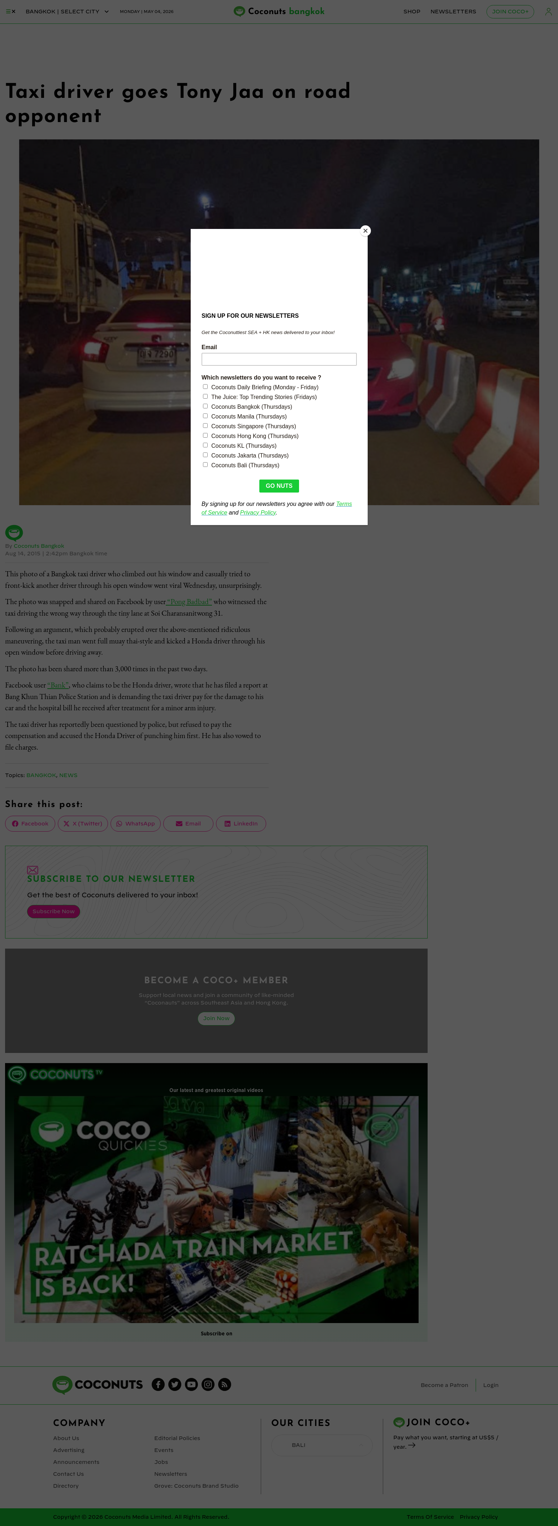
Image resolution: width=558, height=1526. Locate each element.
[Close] (365, 230)
